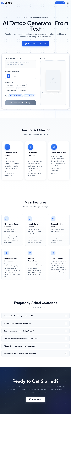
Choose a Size (9, 82)
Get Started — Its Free (35, 44)
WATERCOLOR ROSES (30, 95)
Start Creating (35, 399)
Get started (60, 3)
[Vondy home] (6, 3)
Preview (42, 58)
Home (25, 17)
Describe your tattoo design (14, 58)
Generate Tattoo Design (20, 103)
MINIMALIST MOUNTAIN (15, 95)
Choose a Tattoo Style (12, 71)
